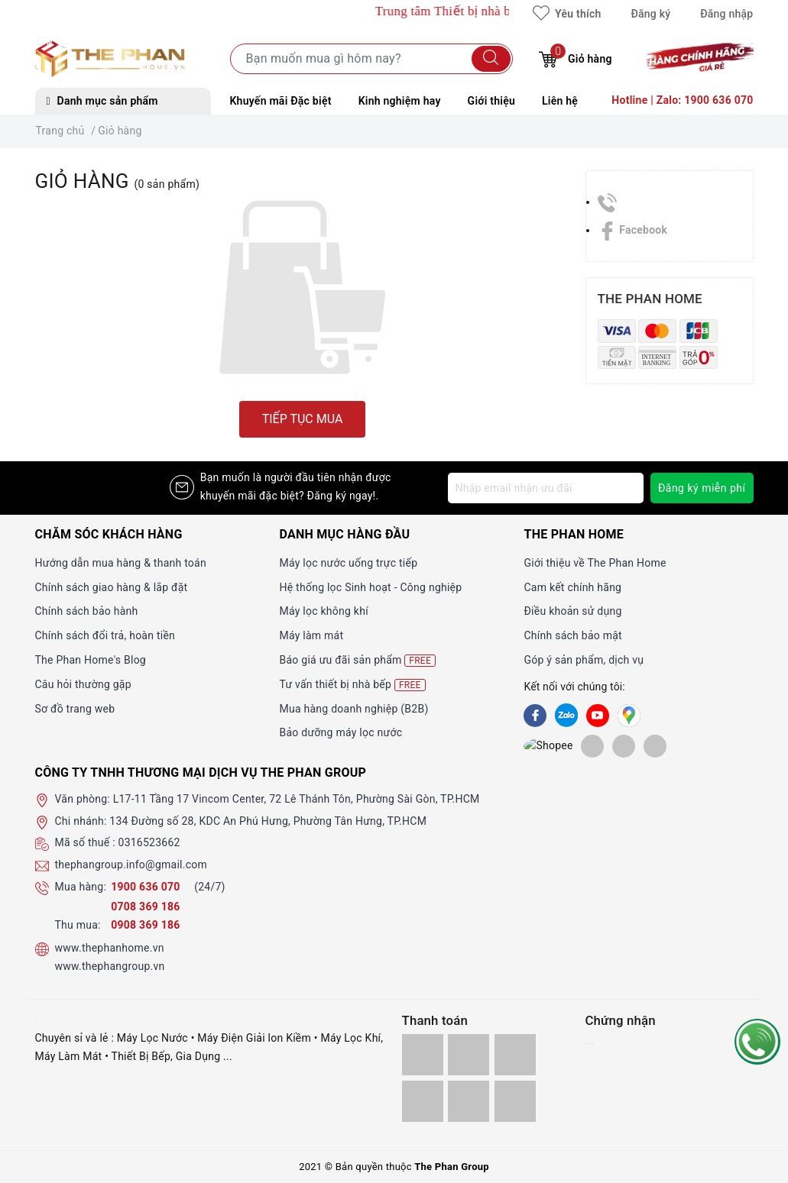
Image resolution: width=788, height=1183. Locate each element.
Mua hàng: (81, 887)
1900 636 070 (147, 887)
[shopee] (535, 745)
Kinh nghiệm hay (399, 101)
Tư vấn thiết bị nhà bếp (352, 684)
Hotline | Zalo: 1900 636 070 (682, 100)
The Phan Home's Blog (90, 660)
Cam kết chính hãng (572, 587)
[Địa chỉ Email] (546, 488)
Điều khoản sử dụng (572, 611)
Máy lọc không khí (323, 611)
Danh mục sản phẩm (102, 101)
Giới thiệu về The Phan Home (595, 563)
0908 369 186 (145, 925)
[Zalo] (566, 715)
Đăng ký (650, 14)
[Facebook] (535, 715)
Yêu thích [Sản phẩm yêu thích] (567, 14)
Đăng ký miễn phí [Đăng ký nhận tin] (702, 488)
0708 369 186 (145, 906)
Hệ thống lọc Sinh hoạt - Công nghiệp (370, 587)
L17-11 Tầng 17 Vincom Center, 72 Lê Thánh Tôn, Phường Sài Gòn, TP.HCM (296, 799)
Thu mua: (78, 925)
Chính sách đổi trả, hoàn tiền (105, 635)
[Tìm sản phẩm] (371, 59)
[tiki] (566, 745)
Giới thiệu (491, 101)
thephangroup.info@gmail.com (131, 864)
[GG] (629, 715)
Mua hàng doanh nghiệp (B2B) (353, 709)
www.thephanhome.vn (109, 948)
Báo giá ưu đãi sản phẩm (357, 660)
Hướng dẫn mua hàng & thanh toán (120, 563)
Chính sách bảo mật (572, 635)
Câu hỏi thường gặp (83, 684)
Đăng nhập (726, 14)
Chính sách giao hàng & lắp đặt (111, 587)
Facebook (633, 230)
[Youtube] (597, 715)
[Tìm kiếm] (491, 59)
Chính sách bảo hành (86, 611)
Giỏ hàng (575, 57)
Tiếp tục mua (302, 419)
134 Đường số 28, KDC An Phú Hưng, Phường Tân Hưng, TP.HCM (267, 821)
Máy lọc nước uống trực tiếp (348, 563)
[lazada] (597, 745)
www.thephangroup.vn (110, 966)
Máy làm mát (311, 635)
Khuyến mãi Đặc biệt (281, 101)
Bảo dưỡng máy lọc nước (340, 732)
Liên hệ (560, 101)
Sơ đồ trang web (75, 709)
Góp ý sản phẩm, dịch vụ (584, 660)
